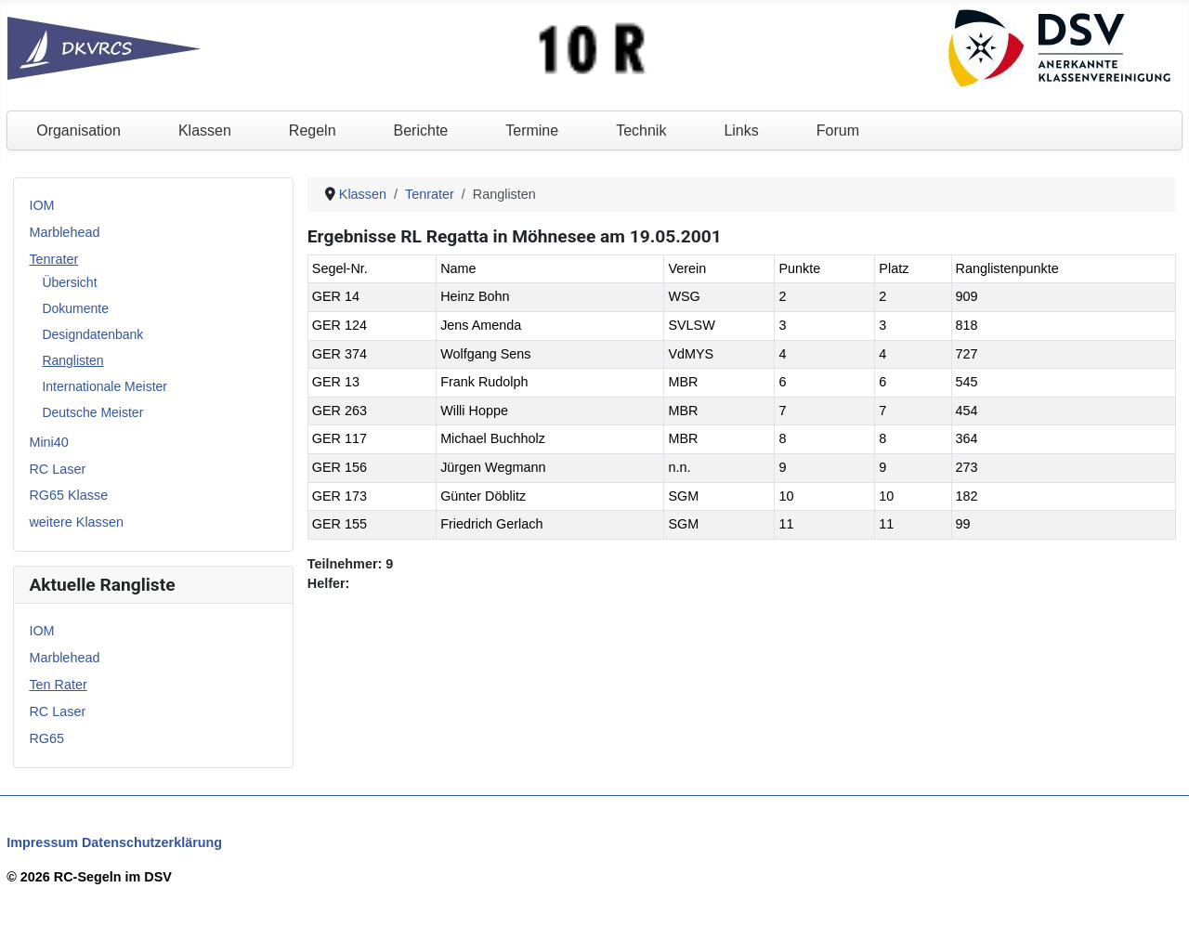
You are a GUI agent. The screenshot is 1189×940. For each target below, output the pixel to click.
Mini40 (48, 442)
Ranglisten (72, 360)
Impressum (42, 842)
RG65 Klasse (68, 495)
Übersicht (69, 282)
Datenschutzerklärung (152, 842)
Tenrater (53, 259)
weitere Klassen (76, 522)
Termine (531, 130)
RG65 (46, 738)
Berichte (421, 130)
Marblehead (64, 232)
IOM (41, 205)
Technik (641, 130)
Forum (838, 130)
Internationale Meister (104, 386)
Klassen (204, 130)
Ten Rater (57, 684)
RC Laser (57, 469)
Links (741, 130)
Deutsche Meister (92, 412)
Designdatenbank (92, 334)
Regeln (312, 130)
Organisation (78, 130)
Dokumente (75, 308)
